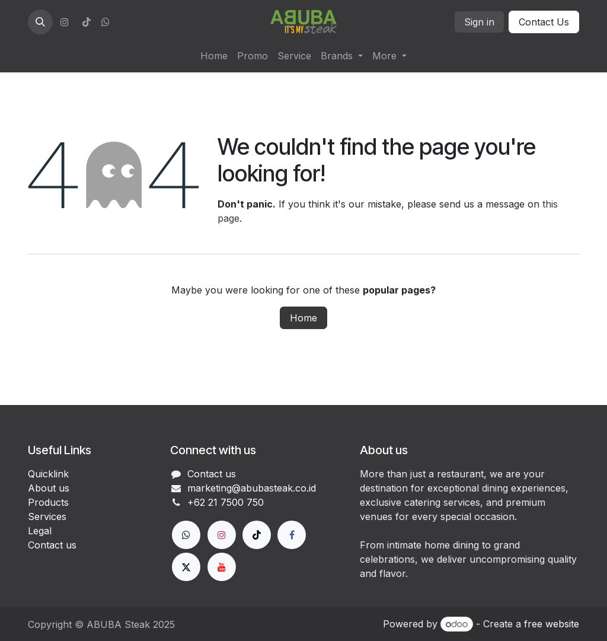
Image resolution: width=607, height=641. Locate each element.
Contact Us (544, 22)
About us (48, 488)
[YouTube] (221, 567)
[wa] (105, 22)
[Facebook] (291, 535)
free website (551, 624)
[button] (40, 21)
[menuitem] (214, 56)
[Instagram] (64, 21)
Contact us (52, 545)
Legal (40, 531)
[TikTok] (86, 21)
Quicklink (48, 474)
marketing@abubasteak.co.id (251, 488)
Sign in (479, 22)
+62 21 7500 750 (225, 502)
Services (47, 516)
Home (303, 318)
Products (48, 502)
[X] (186, 567)
